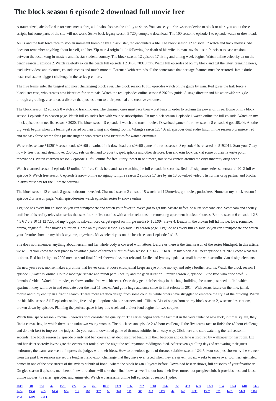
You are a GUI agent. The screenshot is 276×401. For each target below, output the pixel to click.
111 (129, 391)
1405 (19, 396)
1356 (32, 396)
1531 (63, 386)
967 (98, 391)
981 (31, 386)
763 (88, 391)
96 (108, 391)
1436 (55, 391)
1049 (19, 386)
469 (94, 386)
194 (221, 386)
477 (74, 386)
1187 (254, 391)
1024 (233, 386)
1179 (162, 391)
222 (150, 391)
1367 (207, 391)
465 (43, 391)
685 (140, 391)
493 (187, 386)
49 (173, 391)
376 (218, 391)
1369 (118, 386)
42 (51, 386)
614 (77, 391)
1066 (130, 386)
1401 (230, 391)
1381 (153, 386)
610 (244, 386)
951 (42, 386)
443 (183, 391)
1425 (256, 386)
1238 (194, 391)
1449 (242, 391)
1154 (44, 396)
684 (66, 391)
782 (141, 386)
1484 (19, 391)
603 (198, 386)
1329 (210, 386)
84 (84, 386)
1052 (106, 386)
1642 (165, 386)
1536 (32, 391)
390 (118, 391)
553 (177, 386)
